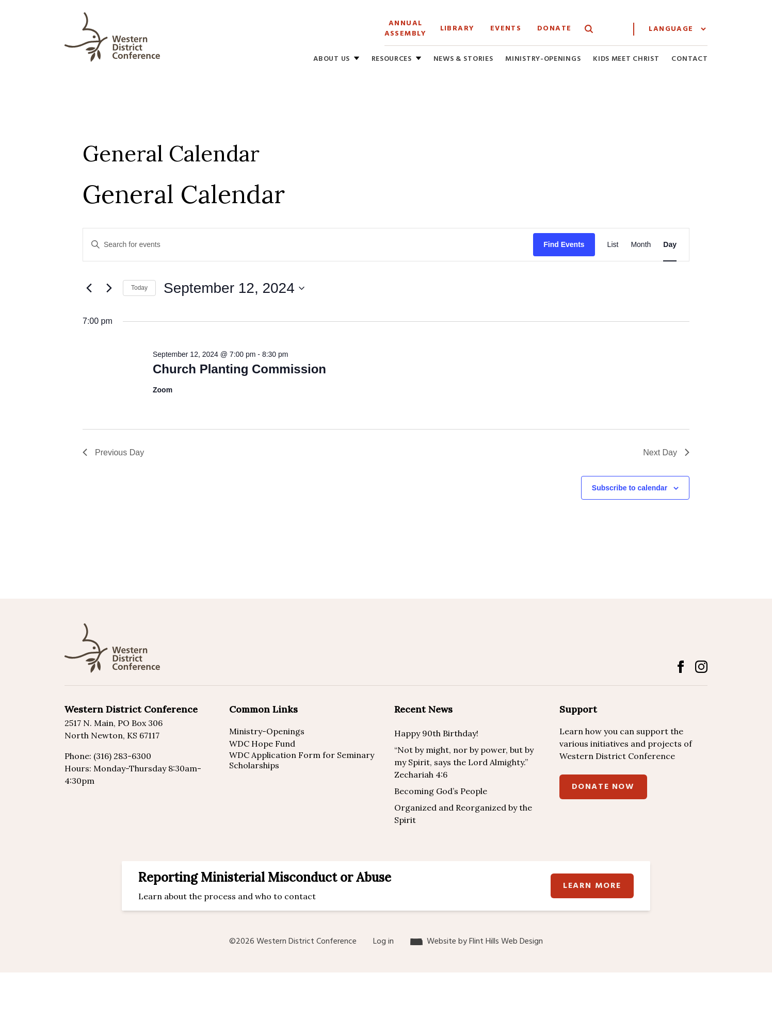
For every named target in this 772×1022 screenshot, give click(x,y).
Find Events (563, 244)
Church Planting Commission (239, 369)
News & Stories (463, 59)
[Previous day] (89, 288)
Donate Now (603, 787)
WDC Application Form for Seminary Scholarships (301, 760)
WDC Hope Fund (262, 743)
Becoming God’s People (440, 791)
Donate (554, 29)
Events (505, 29)
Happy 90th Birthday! (436, 733)
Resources (392, 59)
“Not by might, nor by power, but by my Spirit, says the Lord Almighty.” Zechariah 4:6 (464, 762)
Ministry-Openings (543, 59)
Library (457, 29)
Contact (689, 59)
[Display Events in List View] (613, 244)
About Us (331, 59)
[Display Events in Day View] (670, 244)
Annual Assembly (405, 29)
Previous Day (113, 452)
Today (139, 287)
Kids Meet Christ (626, 59)
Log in (383, 941)
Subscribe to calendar (629, 488)
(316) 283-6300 (122, 756)
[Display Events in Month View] (641, 244)
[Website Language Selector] (677, 29)
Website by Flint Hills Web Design (485, 941)
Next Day (666, 452)
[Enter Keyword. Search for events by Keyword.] (308, 244)
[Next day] (109, 288)
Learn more (592, 886)
